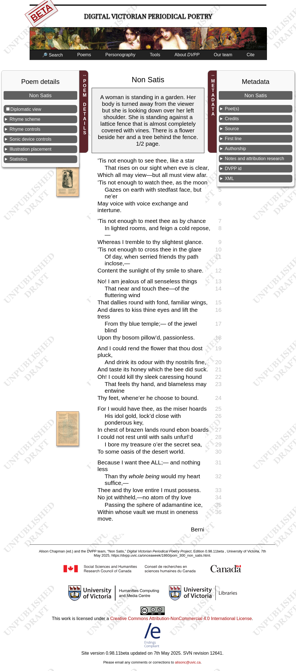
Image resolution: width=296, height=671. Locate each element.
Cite (250, 54)
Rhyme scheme (25, 119)
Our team (223, 54)
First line (233, 138)
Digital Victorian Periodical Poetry (148, 16)
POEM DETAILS (84, 107)
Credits (232, 118)
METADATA (213, 97)
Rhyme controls (25, 129)
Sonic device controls (31, 139)
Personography (120, 54)
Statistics (18, 159)
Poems (84, 54)
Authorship (235, 148)
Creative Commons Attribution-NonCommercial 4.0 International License (181, 618)
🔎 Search (52, 55)
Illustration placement (31, 149)
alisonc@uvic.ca (188, 662)
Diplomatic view (26, 109)
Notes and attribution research (254, 158)
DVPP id (233, 168)
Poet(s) (232, 108)
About (186, 54)
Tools (155, 54)
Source (232, 128)
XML (229, 178)
